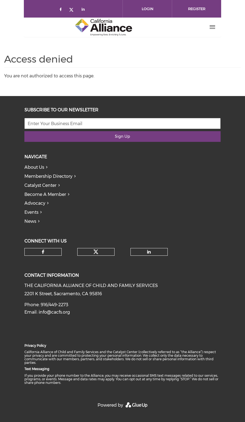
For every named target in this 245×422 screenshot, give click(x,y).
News (30, 221)
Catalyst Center (40, 185)
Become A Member (45, 194)
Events (31, 212)
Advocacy (34, 203)
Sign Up (122, 136)
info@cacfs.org (54, 312)
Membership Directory (48, 176)
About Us (34, 167)
